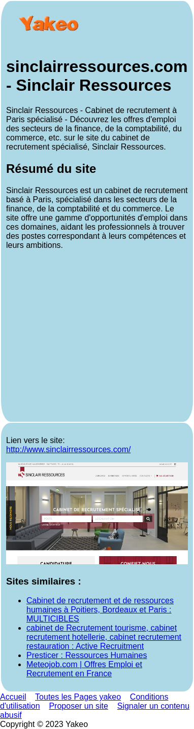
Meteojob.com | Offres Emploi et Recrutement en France (84, 669)
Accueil (13, 696)
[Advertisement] (97, 337)
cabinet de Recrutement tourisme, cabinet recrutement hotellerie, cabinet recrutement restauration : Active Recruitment (103, 637)
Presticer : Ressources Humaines (86, 655)
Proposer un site (78, 706)
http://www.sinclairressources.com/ (68, 449)
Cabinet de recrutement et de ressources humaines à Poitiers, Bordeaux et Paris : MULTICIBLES (100, 609)
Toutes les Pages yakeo (78, 696)
